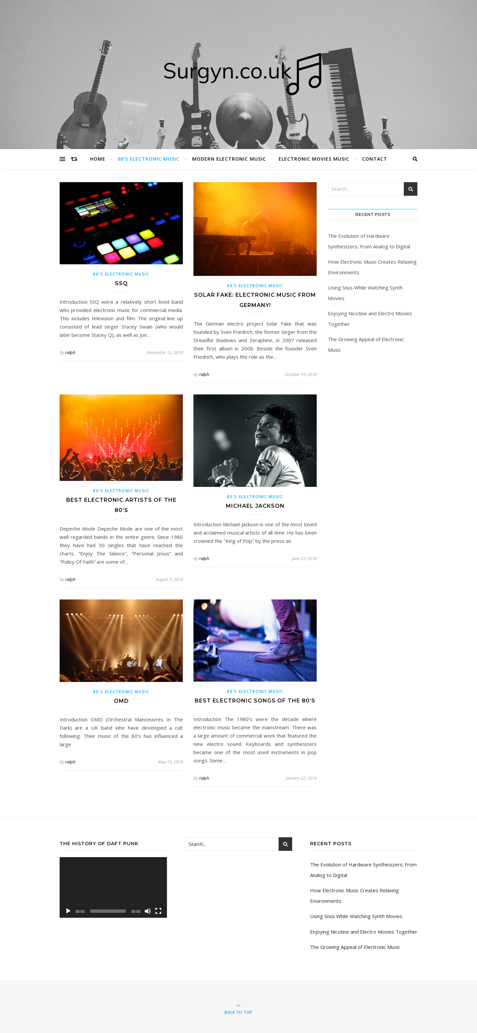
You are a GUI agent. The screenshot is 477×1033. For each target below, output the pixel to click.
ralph (70, 352)
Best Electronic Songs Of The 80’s (255, 700)
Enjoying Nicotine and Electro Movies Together (363, 931)
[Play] (68, 911)
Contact (374, 159)
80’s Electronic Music (149, 159)
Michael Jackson (255, 506)
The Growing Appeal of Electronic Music (355, 947)
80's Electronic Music (121, 274)
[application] (113, 887)
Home (97, 159)
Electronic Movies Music (314, 159)
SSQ (121, 283)
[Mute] (147, 911)
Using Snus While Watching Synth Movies (356, 916)
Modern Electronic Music (229, 159)
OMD (121, 701)
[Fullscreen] (158, 911)
